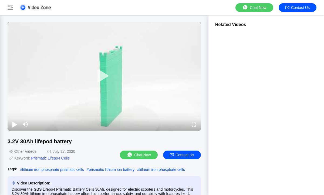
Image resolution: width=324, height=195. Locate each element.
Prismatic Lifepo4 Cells (50, 158)
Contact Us (297, 7)
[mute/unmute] (25, 124)
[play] (104, 76)
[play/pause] (14, 124)
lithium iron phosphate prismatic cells (53, 169)
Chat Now (254, 7)
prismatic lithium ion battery (112, 169)
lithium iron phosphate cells (162, 169)
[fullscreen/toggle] (193, 124)
